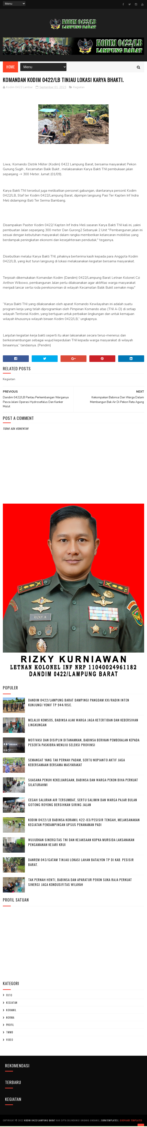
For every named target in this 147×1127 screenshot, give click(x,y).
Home (10, 67)
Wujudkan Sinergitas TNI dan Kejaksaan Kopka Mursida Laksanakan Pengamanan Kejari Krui (81, 843)
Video (9, 1041)
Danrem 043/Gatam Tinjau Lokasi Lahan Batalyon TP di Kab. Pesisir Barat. (81, 863)
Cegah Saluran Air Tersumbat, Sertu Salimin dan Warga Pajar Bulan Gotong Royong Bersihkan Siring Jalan (82, 804)
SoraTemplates (109, 1121)
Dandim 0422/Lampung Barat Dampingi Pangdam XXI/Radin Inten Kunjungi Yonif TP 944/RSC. (78, 704)
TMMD (9, 1033)
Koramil (11, 1011)
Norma (10, 1019)
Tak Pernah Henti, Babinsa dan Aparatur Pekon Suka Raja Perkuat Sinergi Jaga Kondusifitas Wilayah (80, 883)
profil (10, 1026)
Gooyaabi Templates (131, 1121)
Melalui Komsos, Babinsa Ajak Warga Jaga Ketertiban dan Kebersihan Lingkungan (83, 724)
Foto (9, 996)
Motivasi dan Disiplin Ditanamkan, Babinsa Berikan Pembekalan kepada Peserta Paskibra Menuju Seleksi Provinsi (84, 744)
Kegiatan (79, 89)
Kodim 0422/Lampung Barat (39, 1121)
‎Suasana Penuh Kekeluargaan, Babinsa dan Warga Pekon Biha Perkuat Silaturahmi (83, 784)
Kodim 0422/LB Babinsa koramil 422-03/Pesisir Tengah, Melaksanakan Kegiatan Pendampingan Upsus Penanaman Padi (84, 823)
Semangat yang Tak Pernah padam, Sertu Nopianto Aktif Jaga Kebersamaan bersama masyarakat (76, 764)
